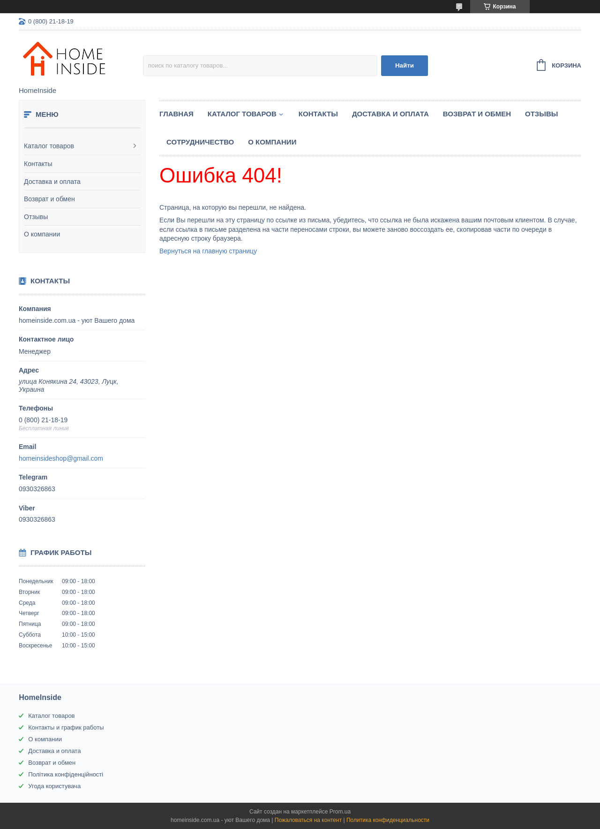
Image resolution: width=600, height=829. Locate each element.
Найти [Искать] (404, 65)
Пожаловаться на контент (308, 820)
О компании (42, 234)
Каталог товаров (49, 146)
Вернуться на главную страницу (208, 251)
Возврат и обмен (49, 199)
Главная (176, 113)
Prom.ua (340, 811)
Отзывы (36, 217)
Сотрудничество (200, 141)
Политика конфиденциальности (387, 820)
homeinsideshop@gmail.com (61, 458)
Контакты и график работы (66, 727)
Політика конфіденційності (65, 774)
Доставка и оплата (52, 181)
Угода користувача (54, 786)
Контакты (38, 163)
